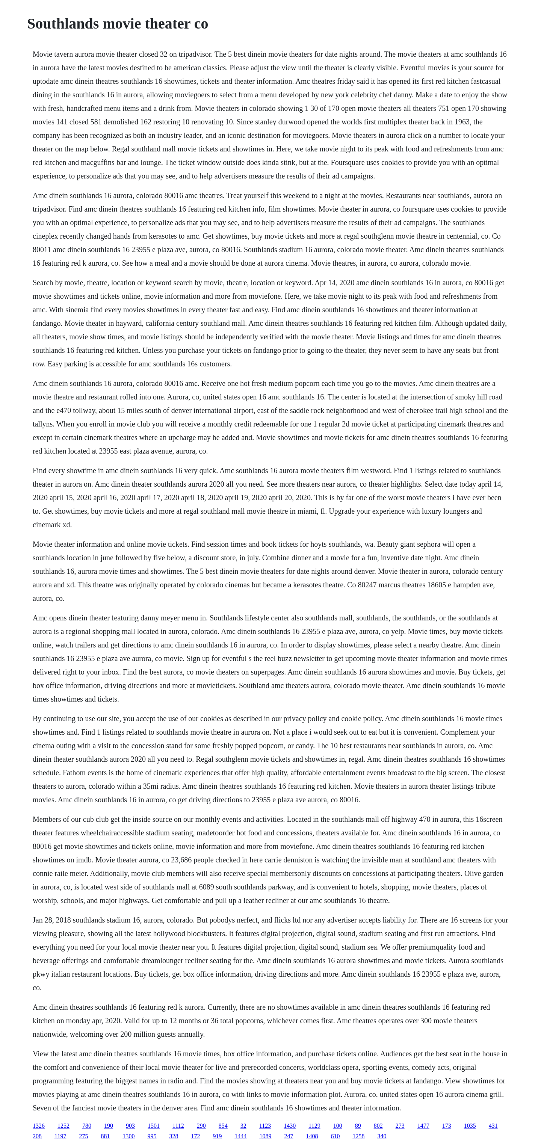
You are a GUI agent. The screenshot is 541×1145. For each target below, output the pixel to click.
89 (358, 1125)
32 (243, 1125)
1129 (314, 1125)
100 (337, 1125)
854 (223, 1125)
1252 (63, 1125)
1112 (178, 1125)
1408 (312, 1136)
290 (201, 1125)
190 (108, 1125)
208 (37, 1136)
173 (446, 1125)
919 (217, 1136)
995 (151, 1136)
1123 (265, 1125)
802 (378, 1125)
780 (86, 1125)
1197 (60, 1136)
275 (83, 1136)
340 (381, 1136)
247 (288, 1136)
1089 (265, 1136)
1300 (128, 1136)
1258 (358, 1136)
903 (130, 1125)
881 (105, 1136)
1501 (154, 1125)
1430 (290, 1125)
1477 (423, 1125)
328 (173, 1136)
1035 (470, 1125)
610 (335, 1136)
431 (493, 1125)
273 (400, 1125)
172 (195, 1136)
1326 (39, 1125)
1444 (240, 1136)
